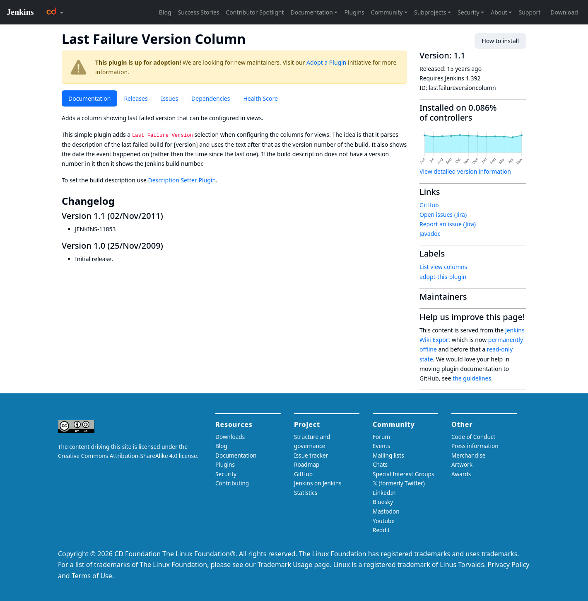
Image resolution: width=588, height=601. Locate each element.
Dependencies (210, 98)
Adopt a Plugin (326, 62)
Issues (169, 98)
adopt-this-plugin (442, 277)
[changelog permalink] (120, 201)
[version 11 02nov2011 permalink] (168, 216)
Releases (135, 98)
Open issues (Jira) (443, 214)
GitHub (429, 205)
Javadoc (429, 233)
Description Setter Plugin (182, 180)
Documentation (89, 98)
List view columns (443, 267)
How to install (500, 41)
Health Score (260, 98)
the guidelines (472, 378)
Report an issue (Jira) (447, 224)
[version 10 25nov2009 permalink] (168, 245)
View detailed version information (465, 171)
